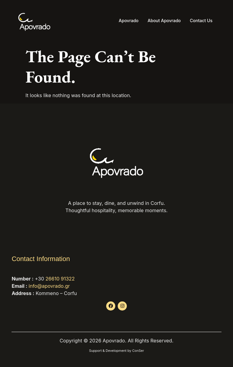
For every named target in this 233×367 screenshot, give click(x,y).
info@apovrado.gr (49, 286)
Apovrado (128, 20)
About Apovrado (164, 20)
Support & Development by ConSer (116, 350)
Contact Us (201, 20)
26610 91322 (60, 279)
